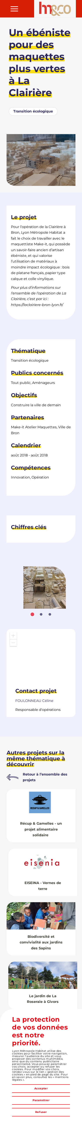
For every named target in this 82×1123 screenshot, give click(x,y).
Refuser (41, 1112)
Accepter (41, 1088)
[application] (41, 656)
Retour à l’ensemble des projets (45, 777)
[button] (13, 635)
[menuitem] (12, 8)
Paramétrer (41, 1100)
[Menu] (12, 8)
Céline (34, 701)
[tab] (32, 614)
